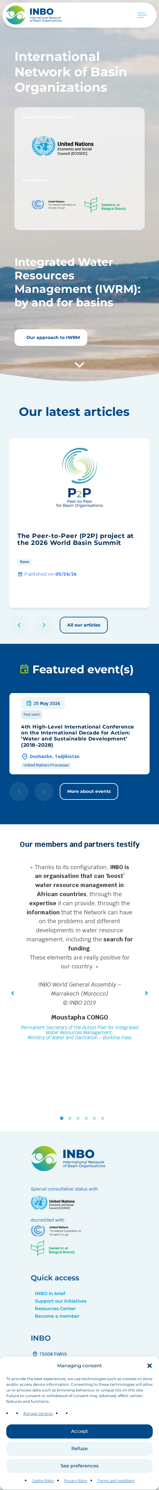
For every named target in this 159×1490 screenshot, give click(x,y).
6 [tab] (104, 1118)
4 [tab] (88, 1118)
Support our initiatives (60, 1301)
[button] (149, 1378)
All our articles (83, 625)
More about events (89, 791)
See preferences (80, 1478)
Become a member (57, 1316)
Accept (79, 1444)
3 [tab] (79, 1118)
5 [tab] (96, 1118)
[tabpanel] (79, 953)
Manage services (38, 1426)
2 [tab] (71, 1118)
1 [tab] (63, 1118)
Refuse (79, 1461)
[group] (79, 523)
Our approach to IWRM (52, 337)
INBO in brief (50, 1293)
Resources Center (55, 1308)
